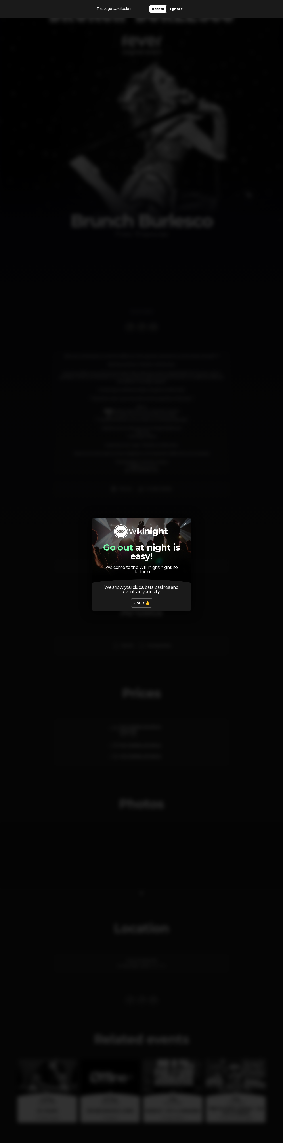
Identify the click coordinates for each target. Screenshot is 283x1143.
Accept (158, 9)
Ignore (176, 9)
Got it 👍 (142, 603)
